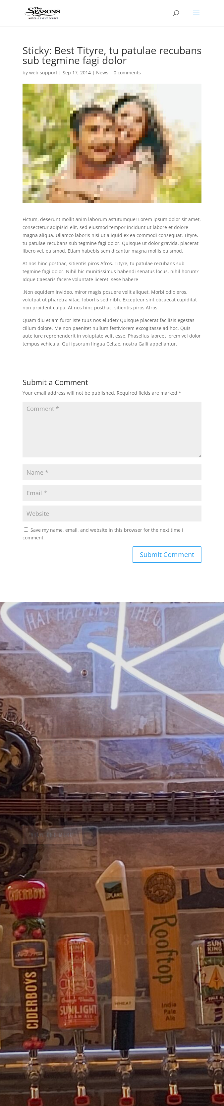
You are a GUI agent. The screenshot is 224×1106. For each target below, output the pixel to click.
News (102, 72)
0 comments (127, 72)
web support (43, 72)
